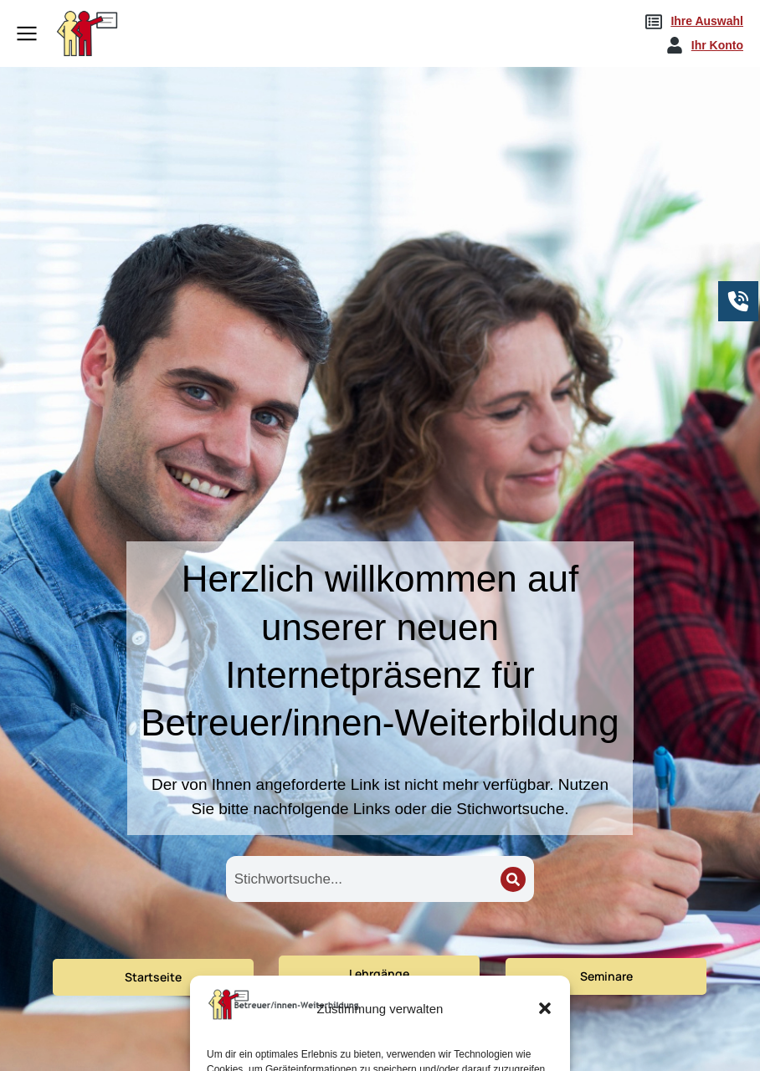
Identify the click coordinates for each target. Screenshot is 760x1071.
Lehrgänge (379, 973)
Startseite (153, 977)
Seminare (606, 976)
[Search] (513, 879)
